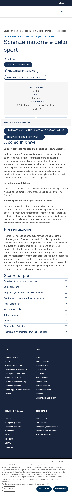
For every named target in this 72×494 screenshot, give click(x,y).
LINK (6, 350)
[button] (62, 12)
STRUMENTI (40, 350)
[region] (36, 476)
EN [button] (67, 12)
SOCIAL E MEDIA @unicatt (14, 411)
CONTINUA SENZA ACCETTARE (60, 461)
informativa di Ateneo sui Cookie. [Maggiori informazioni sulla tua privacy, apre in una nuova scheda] (38, 484)
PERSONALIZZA (10, 489)
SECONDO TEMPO (42, 411)
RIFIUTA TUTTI (44, 489)
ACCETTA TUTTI (61, 489)
